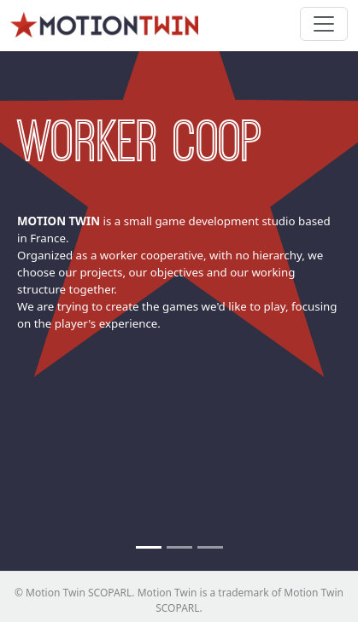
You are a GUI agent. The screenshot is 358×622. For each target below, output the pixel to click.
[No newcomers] (179, 547)
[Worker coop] (148, 547)
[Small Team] (210, 547)
